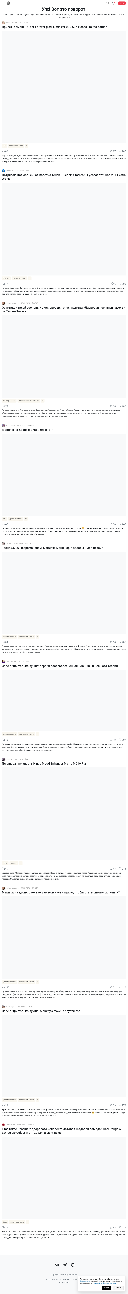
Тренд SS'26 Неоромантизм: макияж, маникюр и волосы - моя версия (52, 548)
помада (14, 863)
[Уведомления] (113, 3)
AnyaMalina (10, 1125)
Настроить (118, 1288)
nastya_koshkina (12, 303)
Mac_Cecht (10, 426)
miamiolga (10, 1007)
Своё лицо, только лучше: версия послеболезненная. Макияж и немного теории (60, 666)
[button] (108, 3)
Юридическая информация (64, 1274)
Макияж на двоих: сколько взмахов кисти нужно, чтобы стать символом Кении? (61, 892)
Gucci (5, 1222)
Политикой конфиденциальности (104, 1283)
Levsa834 (9, 171)
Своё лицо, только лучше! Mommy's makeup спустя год (41, 1011)
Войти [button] (122, 3)
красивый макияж (26, 637)
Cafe (7, 662)
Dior (4, 146)
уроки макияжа (16, 519)
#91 (4, 519)
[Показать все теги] (26, 146)
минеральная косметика (29, 401)
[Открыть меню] (3, 3)
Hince (5, 863)
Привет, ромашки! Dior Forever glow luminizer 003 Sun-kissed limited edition (54, 27)
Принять (107, 1288)
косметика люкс (16, 146)
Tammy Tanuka (9, 401)
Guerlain (6, 278)
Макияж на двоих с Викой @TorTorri (27, 430)
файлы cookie (85, 1281)
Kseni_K (9, 759)
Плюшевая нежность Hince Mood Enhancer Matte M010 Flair (45, 763)
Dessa (8, 23)
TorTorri (9, 544)
